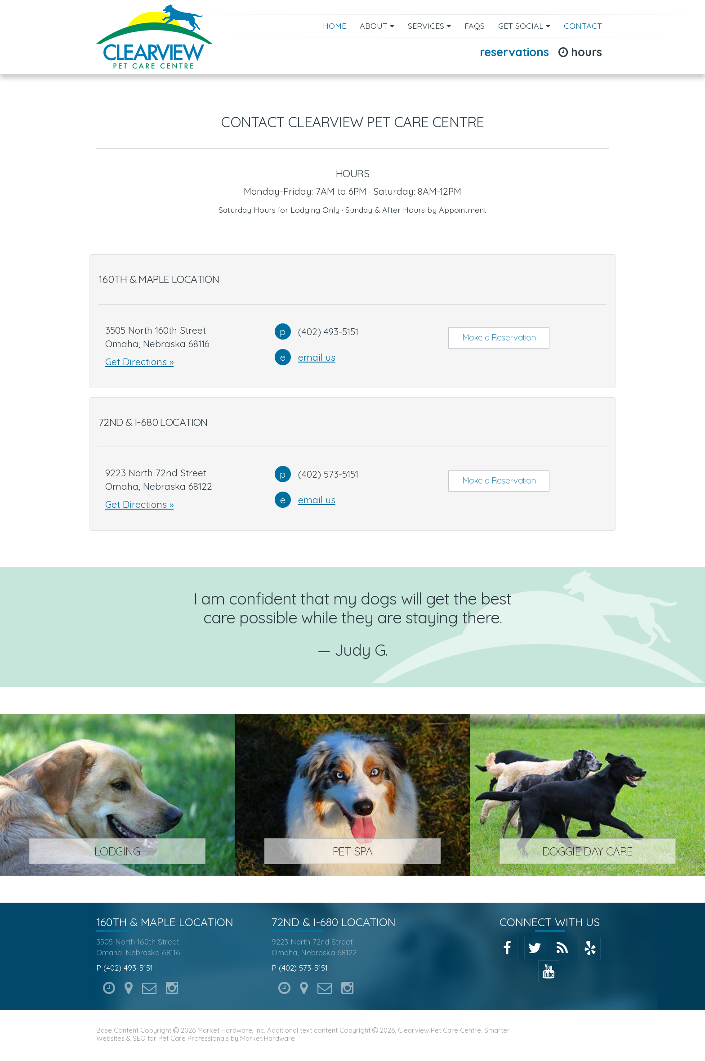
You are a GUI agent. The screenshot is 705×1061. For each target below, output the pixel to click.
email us (316, 357)
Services (429, 26)
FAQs (474, 26)
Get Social (524, 26)
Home (334, 26)
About (377, 26)
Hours (580, 52)
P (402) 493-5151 (124, 967)
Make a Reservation (499, 337)
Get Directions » (139, 361)
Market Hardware (267, 1038)
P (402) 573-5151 (300, 967)
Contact (583, 26)
